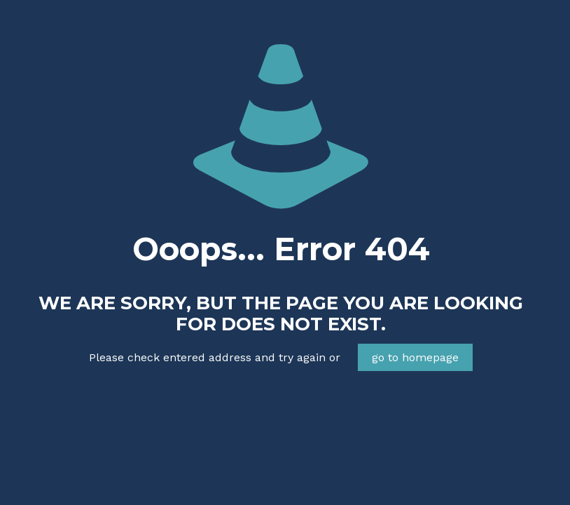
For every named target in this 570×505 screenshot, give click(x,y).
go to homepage (415, 357)
